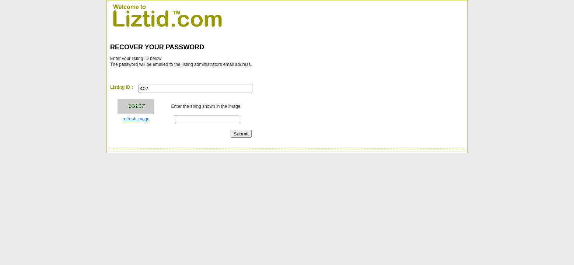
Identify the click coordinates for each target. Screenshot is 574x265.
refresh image (135, 118)
